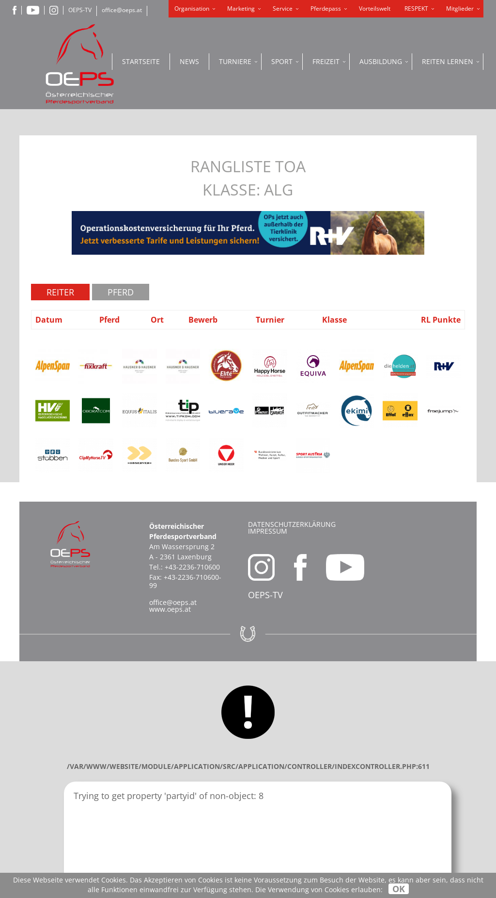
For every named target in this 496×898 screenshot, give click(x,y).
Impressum (267, 531)
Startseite (141, 61)
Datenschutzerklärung (292, 524)
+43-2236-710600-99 (185, 581)
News (189, 61)
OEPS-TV (80, 10)
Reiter (60, 292)
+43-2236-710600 (192, 566)
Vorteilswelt (374, 8)
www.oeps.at (170, 609)
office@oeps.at (122, 10)
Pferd (121, 292)
